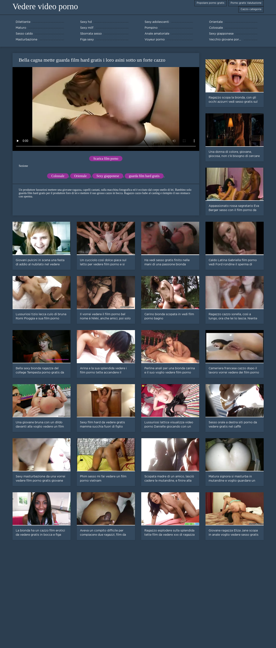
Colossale (57, 176)
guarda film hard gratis (144, 176)
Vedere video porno (45, 6)
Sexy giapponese (107, 176)
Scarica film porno (105, 158)
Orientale (80, 176)
